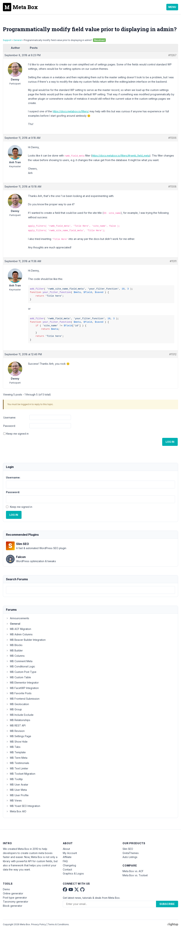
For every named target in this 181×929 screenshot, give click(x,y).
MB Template (16, 752)
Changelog (69, 865)
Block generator (12, 905)
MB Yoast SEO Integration (23, 805)
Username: (9, 417)
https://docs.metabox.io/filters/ (71, 111)
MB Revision (15, 730)
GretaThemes (131, 853)
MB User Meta (16, 789)
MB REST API (16, 725)
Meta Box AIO (16, 811)
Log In (170, 441)
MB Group (14, 709)
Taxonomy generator (15, 901)
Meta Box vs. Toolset (135, 875)
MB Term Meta (16, 757)
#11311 (173, 261)
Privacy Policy (38, 924)
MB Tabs (13, 746)
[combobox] (90, 590)
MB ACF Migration (18, 628)
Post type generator (15, 897)
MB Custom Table (18, 677)
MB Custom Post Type (21, 671)
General (17, 40)
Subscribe (167, 903)
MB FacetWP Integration (22, 688)
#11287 (172, 55)
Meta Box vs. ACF (133, 871)
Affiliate (67, 857)
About (66, 848)
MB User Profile (17, 795)
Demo (6, 889)
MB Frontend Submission (22, 698)
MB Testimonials (17, 763)
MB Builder (14, 650)
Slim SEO (128, 848)
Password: (9, 425)
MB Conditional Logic (20, 666)
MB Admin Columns (19, 634)
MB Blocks (14, 645)
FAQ (65, 861)
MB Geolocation (17, 704)
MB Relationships (18, 720)
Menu (172, 7)
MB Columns (15, 655)
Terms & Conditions (58, 924)
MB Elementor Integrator (22, 682)
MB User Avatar (17, 784)
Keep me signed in (17, 433)
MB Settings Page (18, 736)
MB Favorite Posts (18, 693)
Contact (67, 869)
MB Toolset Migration (20, 773)
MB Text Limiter (17, 768)
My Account (70, 853)
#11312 (172, 354)
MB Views (14, 800)
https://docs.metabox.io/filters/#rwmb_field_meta (121, 155)
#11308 (172, 186)
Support (7, 40)
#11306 (172, 137)
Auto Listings (130, 857)
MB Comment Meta (19, 661)
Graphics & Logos (73, 873)
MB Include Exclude (19, 714)
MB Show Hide (17, 741)
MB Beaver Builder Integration (26, 639)
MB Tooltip (14, 779)
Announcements (17, 618)
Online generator (13, 893)
